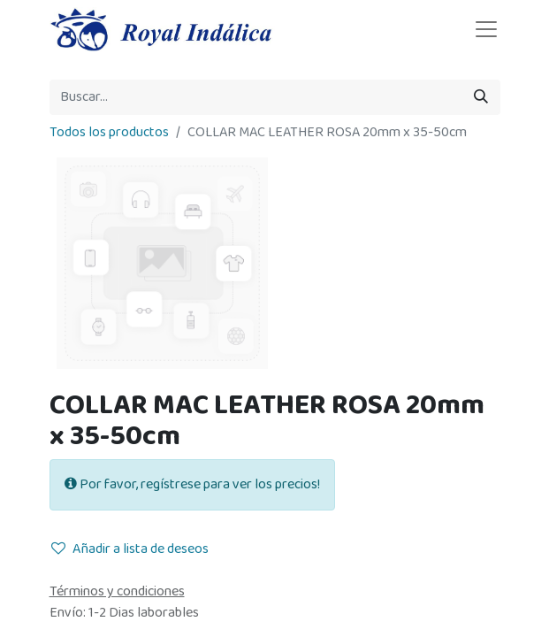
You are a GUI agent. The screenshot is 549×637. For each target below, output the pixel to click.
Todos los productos (109, 132)
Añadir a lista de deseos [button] (130, 549)
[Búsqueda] (480, 97)
